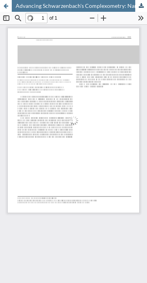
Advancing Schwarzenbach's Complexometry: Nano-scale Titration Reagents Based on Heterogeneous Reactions (81, 5)
